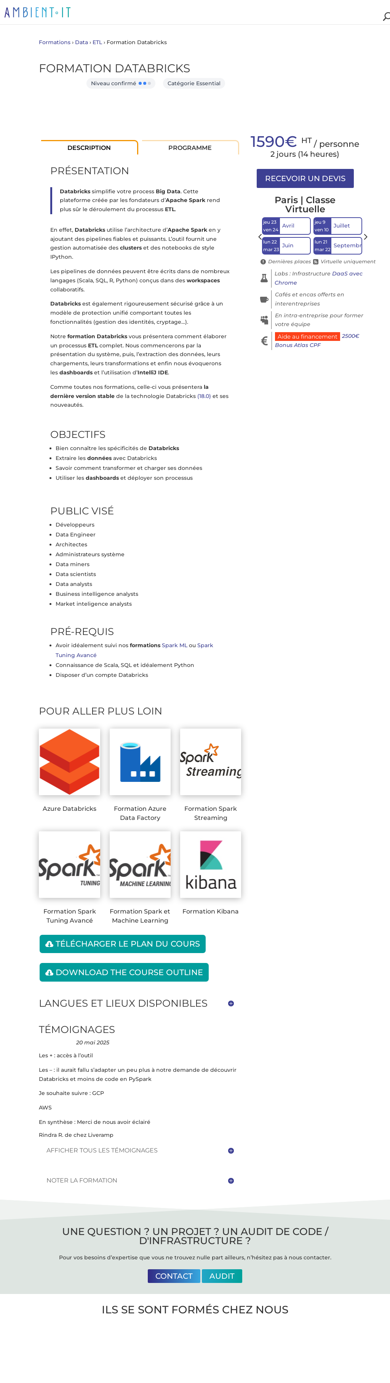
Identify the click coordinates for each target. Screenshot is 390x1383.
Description (89, 147)
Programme (190, 147)
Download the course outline (129, 972)
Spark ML (174, 645)
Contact (174, 1276)
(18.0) (204, 396)
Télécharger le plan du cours (128, 944)
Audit (222, 1276)
